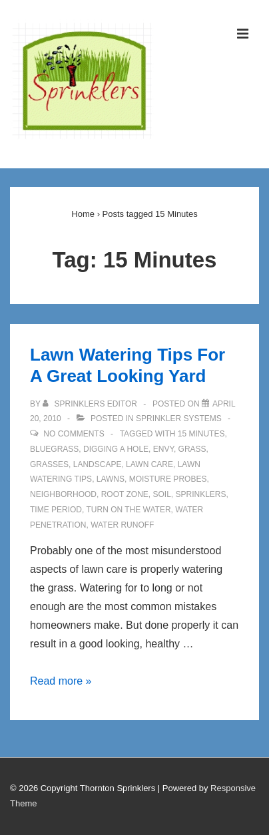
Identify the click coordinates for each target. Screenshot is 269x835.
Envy (163, 449)
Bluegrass (54, 449)
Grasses (49, 464)
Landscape (97, 464)
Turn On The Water (128, 509)
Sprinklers (201, 494)
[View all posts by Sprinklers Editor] (91, 404)
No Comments (73, 433)
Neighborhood (63, 494)
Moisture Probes (168, 479)
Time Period (56, 509)
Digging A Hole (115, 449)
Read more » (61, 681)
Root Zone (124, 494)
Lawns (111, 479)
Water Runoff (122, 525)
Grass (192, 449)
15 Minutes (201, 433)
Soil (161, 494)
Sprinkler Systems (179, 418)
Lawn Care (149, 464)
